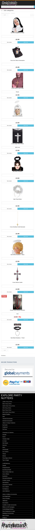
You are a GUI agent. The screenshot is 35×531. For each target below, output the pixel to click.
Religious (17, 517)
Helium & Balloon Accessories (17, 494)
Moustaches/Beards (17, 478)
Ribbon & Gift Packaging (17, 507)
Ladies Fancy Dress (17, 401)
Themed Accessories (17, 418)
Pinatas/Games (17, 467)
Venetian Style (17, 438)
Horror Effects (17, 474)
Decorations (17, 502)
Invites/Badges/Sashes (17, 509)
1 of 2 (5, 15)
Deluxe (17, 455)
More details (9, 42)
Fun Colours (17, 451)
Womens (17, 445)
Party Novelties (17, 498)
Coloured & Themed (17, 484)
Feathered (17, 427)
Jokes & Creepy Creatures (17, 422)
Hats (17, 416)
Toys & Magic (17, 460)
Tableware (17, 500)
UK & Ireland (17, 486)
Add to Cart (26, 42)
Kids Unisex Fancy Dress (17, 412)
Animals (17, 434)
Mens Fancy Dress (17, 403)
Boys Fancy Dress (17, 410)
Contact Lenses (17, 480)
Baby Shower (17, 515)
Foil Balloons (17, 488)
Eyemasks (17, 425)
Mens (17, 447)
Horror (17, 436)
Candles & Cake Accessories (17, 504)
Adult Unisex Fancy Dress (17, 405)
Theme (17, 453)
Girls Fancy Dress (17, 408)
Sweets (17, 465)
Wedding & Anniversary (17, 513)
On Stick (17, 441)
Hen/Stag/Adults (17, 496)
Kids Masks (17, 443)
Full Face (17, 429)
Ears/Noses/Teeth (17, 469)
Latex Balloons (17, 491)
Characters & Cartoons (17, 432)
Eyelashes (17, 476)
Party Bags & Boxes (17, 458)
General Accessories (17, 420)
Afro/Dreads (17, 449)
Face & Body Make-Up (17, 471)
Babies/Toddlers (17, 414)
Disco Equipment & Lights (17, 511)
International (17, 482)
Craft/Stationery (17, 463)
